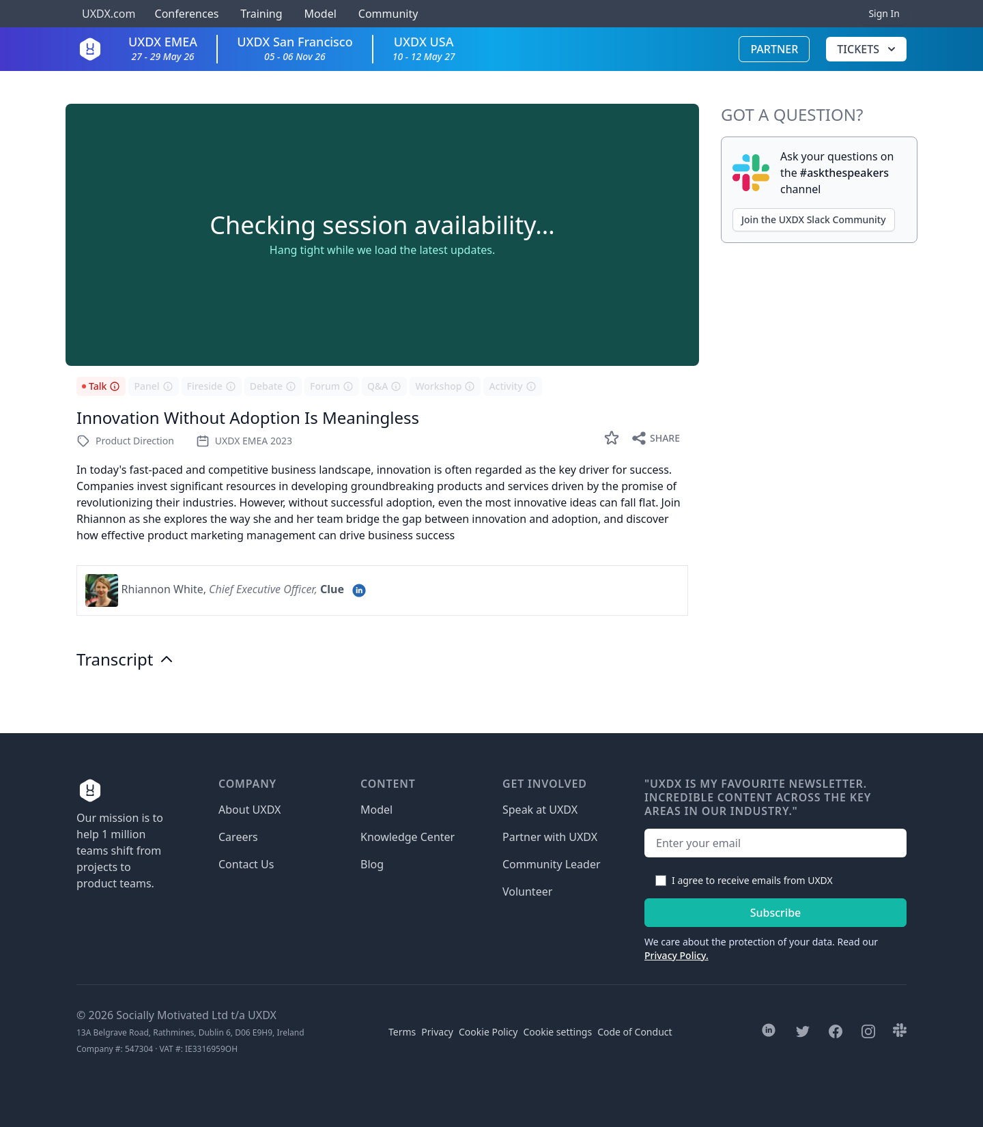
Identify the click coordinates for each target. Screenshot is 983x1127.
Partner (774, 49)
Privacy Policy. (676, 955)
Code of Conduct (634, 1031)
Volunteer (527, 891)
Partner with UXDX (549, 836)
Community (388, 13)
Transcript (125, 659)
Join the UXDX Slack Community (813, 219)
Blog (372, 864)
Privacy (437, 1031)
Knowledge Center (407, 836)
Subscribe (775, 912)
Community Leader (551, 864)
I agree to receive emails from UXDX (752, 880)
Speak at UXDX (540, 809)
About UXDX (249, 809)
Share (655, 438)
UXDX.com (108, 13)
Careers (238, 836)
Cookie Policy (488, 1031)
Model (320, 13)
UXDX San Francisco (295, 48)
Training (261, 13)
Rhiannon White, (164, 589)
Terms (402, 1031)
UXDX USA (424, 48)
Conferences (185, 13)
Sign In (884, 13)
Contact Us (246, 864)
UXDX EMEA (162, 48)
